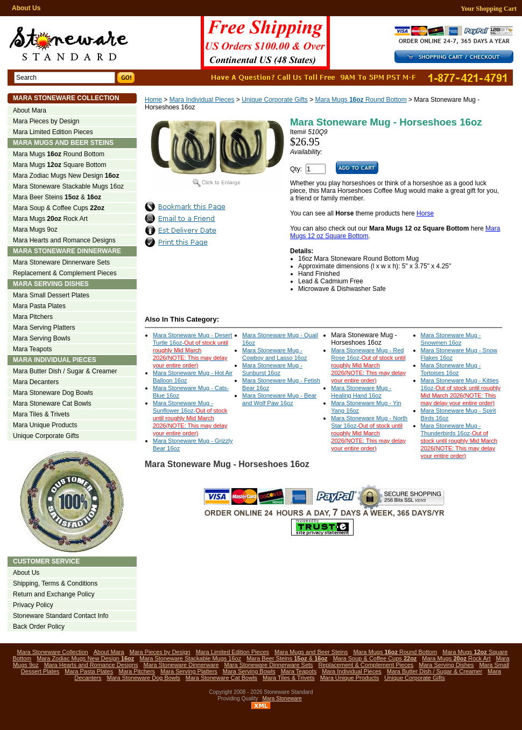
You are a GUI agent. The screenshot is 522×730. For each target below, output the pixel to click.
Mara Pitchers (33, 317)
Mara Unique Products (45, 425)
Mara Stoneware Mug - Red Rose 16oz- (368, 365)
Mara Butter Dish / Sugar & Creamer (65, 371)
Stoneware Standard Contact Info (60, 616)
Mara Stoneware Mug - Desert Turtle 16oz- (192, 350)
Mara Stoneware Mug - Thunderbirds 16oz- (459, 440)
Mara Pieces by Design (46, 121)
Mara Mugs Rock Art (50, 219)
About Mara (29, 110)
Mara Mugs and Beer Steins (63, 143)
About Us (26, 8)
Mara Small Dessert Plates (51, 295)
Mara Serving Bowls (41, 338)
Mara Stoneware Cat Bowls (52, 403)
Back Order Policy (39, 626)
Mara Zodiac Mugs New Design (66, 175)
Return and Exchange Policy (53, 594)
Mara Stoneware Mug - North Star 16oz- (369, 433)
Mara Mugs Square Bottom (59, 165)
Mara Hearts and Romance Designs (64, 240)
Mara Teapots (32, 349)
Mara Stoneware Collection (66, 98)
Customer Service (46, 561)
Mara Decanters (36, 382)
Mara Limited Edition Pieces (53, 132)
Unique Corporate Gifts (275, 99)
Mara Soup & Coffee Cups (58, 208)
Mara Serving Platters (44, 327)
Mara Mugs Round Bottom (361, 99)
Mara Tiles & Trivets (41, 414)
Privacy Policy (33, 605)
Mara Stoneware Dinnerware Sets (61, 262)
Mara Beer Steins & (57, 197)
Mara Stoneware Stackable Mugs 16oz (68, 186)
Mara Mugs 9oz (35, 229)
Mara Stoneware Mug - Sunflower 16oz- (190, 418)
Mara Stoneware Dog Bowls (53, 393)
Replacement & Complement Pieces (65, 273)
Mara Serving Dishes (51, 284)
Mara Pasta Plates (39, 306)
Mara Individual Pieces (202, 99)
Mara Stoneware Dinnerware (67, 251)
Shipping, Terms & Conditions (55, 583)
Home (153, 99)
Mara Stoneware (282, 698)
